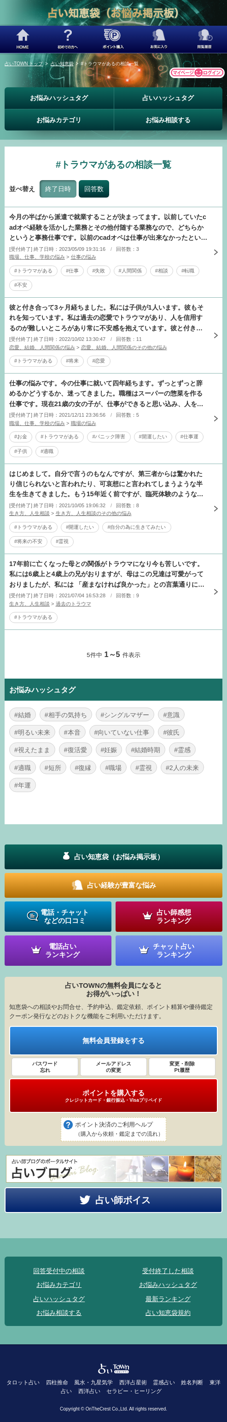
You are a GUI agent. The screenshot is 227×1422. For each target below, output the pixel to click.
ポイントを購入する (113, 1096)
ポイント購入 (113, 39)
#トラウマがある (33, 270)
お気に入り (159, 39)
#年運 (22, 785)
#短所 (53, 767)
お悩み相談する (168, 120)
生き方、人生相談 (29, 513)
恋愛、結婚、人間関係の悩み (42, 347)
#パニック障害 (108, 436)
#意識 (171, 715)
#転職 (187, 270)
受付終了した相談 (168, 1271)
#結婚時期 (145, 749)
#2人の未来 (182, 767)
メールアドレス (113, 1067)
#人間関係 (130, 270)
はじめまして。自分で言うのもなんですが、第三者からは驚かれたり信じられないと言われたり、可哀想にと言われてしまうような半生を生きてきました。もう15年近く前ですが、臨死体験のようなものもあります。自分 (106, 484)
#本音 (72, 732)
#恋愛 (98, 360)
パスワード (45, 1067)
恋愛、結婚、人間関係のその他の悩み (124, 347)
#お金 (20, 436)
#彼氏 (171, 732)
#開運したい (153, 436)
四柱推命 (57, 1382)
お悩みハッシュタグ (59, 98)
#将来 (72, 360)
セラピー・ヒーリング (134, 1391)
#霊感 (182, 749)
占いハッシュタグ (168, 98)
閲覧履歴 (204, 39)
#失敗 (98, 270)
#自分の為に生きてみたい (136, 527)
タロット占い (23, 1382)
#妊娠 (109, 749)
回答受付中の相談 (59, 1271)
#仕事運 (189, 436)
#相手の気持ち (66, 715)
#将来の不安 (28, 541)
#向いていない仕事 (122, 732)
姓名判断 (192, 1382)
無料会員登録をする (113, 1040)
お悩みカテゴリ (58, 120)
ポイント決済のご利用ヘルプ (119, 1130)
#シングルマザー (125, 715)
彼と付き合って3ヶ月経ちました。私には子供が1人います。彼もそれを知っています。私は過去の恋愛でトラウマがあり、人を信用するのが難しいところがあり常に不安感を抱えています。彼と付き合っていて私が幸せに (106, 318)
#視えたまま (32, 749)
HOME (23, 39)
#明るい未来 (32, 732)
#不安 (20, 285)
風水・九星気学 (93, 1382)
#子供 (20, 451)
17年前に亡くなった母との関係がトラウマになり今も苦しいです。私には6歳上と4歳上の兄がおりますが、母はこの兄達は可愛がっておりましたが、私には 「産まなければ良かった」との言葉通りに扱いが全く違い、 (106, 574)
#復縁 (83, 767)
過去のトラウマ (73, 603)
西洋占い (89, 1391)
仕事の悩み (83, 257)
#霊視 (62, 541)
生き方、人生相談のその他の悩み (94, 513)
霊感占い (164, 1382)
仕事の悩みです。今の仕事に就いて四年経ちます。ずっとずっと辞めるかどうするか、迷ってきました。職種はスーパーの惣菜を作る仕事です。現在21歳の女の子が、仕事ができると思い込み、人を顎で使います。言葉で (106, 394)
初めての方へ (68, 39)
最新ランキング (168, 1299)
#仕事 (72, 270)
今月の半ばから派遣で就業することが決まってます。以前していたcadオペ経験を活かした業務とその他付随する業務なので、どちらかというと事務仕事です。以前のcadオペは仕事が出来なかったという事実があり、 (108, 228)
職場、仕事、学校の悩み (37, 257)
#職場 (113, 767)
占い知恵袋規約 (168, 1312)
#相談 (161, 270)
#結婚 (22, 715)
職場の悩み (83, 423)
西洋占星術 (133, 1382)
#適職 (47, 451)
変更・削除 (182, 1067)
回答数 (94, 189)
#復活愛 (75, 749)
